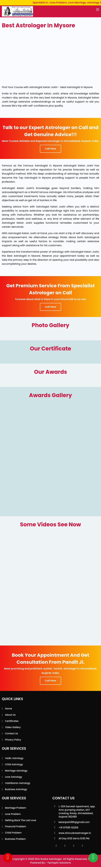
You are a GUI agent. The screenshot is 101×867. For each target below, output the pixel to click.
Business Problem (15, 839)
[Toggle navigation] (97, 9)
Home (8, 708)
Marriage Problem (15, 807)
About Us (10, 714)
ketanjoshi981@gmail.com (74, 822)
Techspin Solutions (59, 863)
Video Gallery (13, 727)
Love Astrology (13, 776)
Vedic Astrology (14, 758)
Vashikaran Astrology (17, 783)
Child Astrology (14, 764)
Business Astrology (16, 789)
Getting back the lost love (20, 820)
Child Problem (13, 832)
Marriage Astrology (16, 770)
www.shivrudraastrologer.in (75, 833)
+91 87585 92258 (68, 827)
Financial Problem (15, 826)
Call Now (50, 148)
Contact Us (11, 733)
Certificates (12, 721)
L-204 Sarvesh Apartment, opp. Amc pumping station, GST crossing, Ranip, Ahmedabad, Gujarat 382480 (77, 811)
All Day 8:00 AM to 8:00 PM (74, 838)
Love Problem (13, 814)
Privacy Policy (13, 739)
